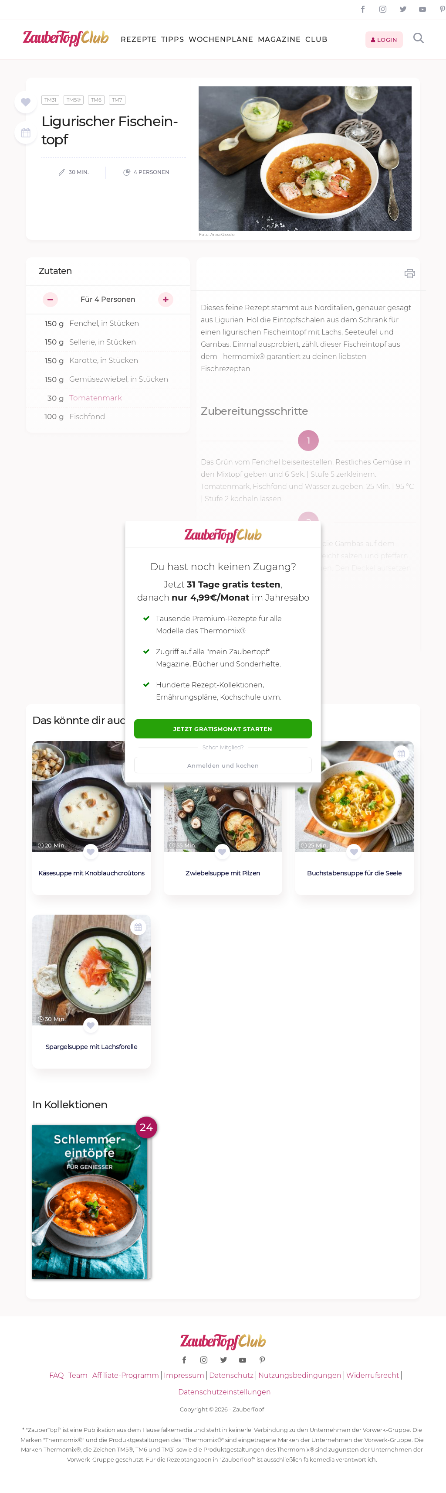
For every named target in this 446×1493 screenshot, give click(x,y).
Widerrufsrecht (372, 1375)
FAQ (56, 1375)
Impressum (184, 1375)
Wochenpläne (221, 39)
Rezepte (139, 39)
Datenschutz (231, 1375)
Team (78, 1375)
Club (316, 39)
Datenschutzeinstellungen (224, 1392)
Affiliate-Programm (125, 1375)
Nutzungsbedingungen (299, 1375)
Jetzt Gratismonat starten (223, 728)
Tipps (172, 39)
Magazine (279, 39)
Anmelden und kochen (223, 765)
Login (384, 39)
